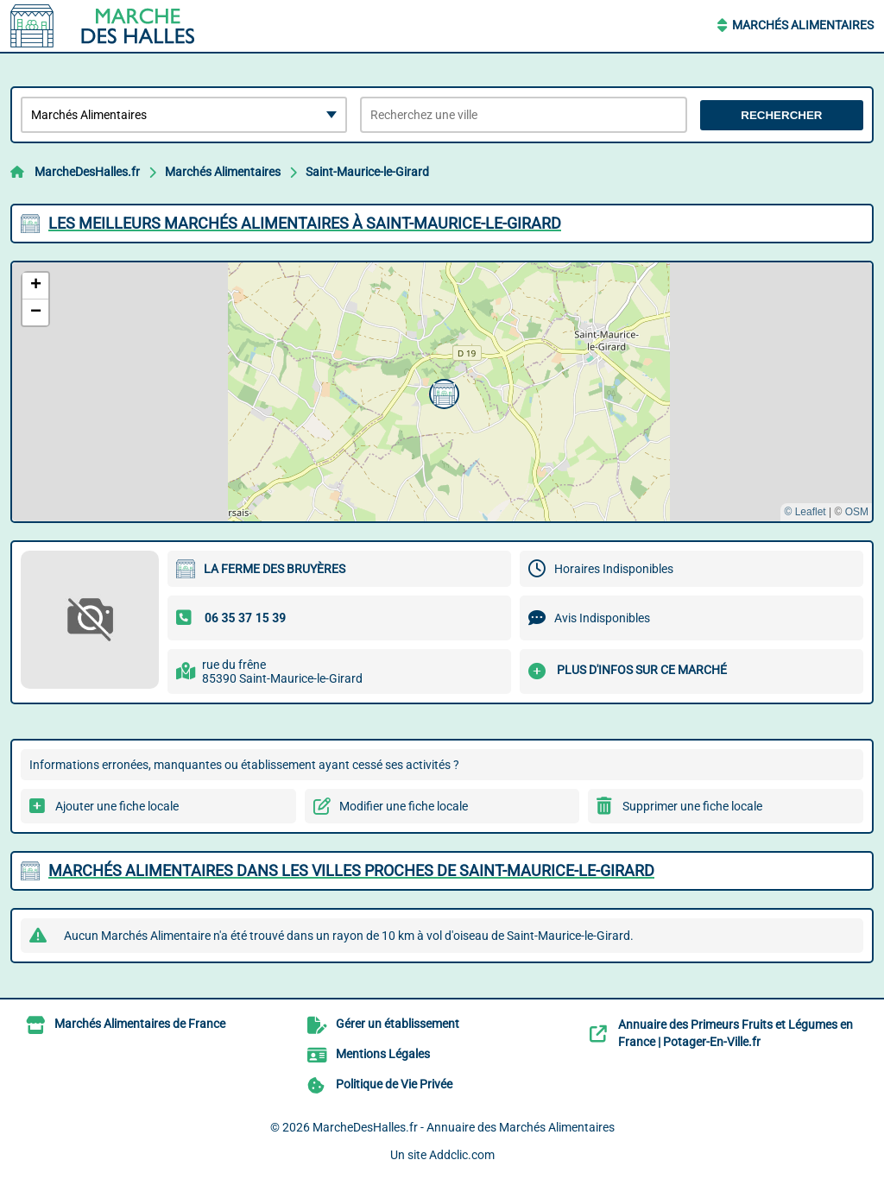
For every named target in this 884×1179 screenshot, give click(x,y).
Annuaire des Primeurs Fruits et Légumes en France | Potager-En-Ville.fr (735, 1033)
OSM (856, 512)
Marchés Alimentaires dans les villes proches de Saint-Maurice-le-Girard (351, 870)
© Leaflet (804, 512)
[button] (442, 392)
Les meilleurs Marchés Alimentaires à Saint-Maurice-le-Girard (304, 223)
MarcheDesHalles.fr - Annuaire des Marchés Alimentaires (464, 1127)
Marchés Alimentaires (803, 25)
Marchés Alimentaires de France (139, 1024)
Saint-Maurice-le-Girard (367, 172)
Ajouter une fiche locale (117, 806)
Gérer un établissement (397, 1024)
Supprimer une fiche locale (692, 806)
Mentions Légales (383, 1054)
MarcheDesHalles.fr (87, 172)
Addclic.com (462, 1155)
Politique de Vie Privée (394, 1084)
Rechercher (781, 115)
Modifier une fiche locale (403, 806)
